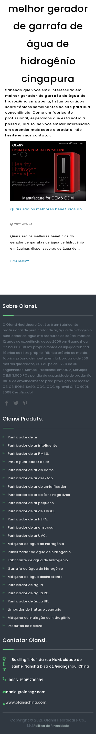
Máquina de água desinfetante (35, 576)
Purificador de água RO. (29, 593)
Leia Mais (19, 261)
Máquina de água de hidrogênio (36, 543)
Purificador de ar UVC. (27, 535)
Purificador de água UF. (28, 601)
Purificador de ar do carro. (31, 470)
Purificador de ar (22, 437)
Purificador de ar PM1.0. (28, 453)
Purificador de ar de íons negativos (39, 494)
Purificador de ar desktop (30, 478)
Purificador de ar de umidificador (37, 486)
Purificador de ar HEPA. (28, 519)
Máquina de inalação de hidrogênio (39, 617)
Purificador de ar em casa (31, 527)
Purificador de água (25, 584)
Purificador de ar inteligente (32, 445)
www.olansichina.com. (26, 703)
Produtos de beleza (25, 625)
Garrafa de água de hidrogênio (35, 568)
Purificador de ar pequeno (31, 502)
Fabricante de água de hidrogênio (38, 560)
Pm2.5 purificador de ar (28, 461)
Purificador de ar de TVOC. (31, 511)
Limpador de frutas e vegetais (34, 609)
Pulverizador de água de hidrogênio (39, 552)
